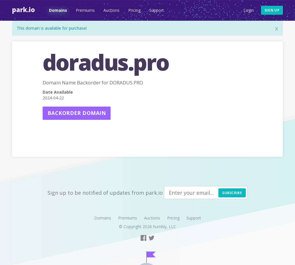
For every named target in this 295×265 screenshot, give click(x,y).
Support (156, 10)
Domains (58, 10)
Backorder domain (77, 112)
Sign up (271, 10)
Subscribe (232, 192)
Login (248, 10)
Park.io (23, 9)
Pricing (134, 10)
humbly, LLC (164, 226)
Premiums (85, 10)
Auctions (111, 10)
